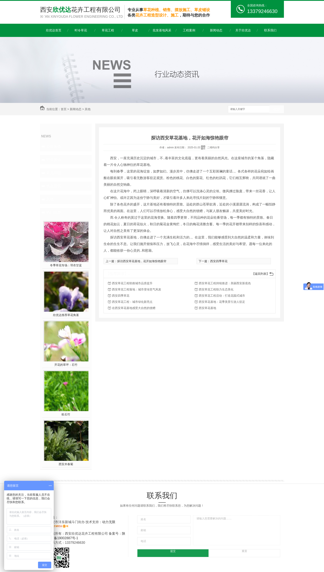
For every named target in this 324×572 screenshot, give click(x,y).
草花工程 (108, 30)
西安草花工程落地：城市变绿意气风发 (136, 289)
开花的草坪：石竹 (65, 364)
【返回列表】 (260, 273)
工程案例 (189, 30)
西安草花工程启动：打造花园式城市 (222, 295)
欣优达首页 (53, 30)
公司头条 (53, 146)
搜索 (276, 109)
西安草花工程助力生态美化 (216, 289)
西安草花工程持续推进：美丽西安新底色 (225, 283)
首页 (64, 109)
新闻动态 (216, 30)
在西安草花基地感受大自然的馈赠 (133, 308)
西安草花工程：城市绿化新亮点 (132, 301)
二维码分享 (213, 147)
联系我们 (270, 30)
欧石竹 (66, 414)
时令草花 (81, 30)
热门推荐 (53, 212)
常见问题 (53, 173)
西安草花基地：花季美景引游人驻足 (222, 301)
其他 (88, 109)
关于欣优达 (243, 30)
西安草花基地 (207, 308)
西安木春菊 (66, 464)
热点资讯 (53, 186)
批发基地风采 (162, 30)
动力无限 (108, 522)
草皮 (135, 30)
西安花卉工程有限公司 (82, 12)
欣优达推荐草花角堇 (66, 315)
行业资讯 (53, 160)
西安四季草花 (219, 261)
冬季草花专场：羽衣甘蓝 (66, 265)
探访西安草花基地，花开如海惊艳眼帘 (141, 261)
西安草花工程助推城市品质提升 (132, 283)
